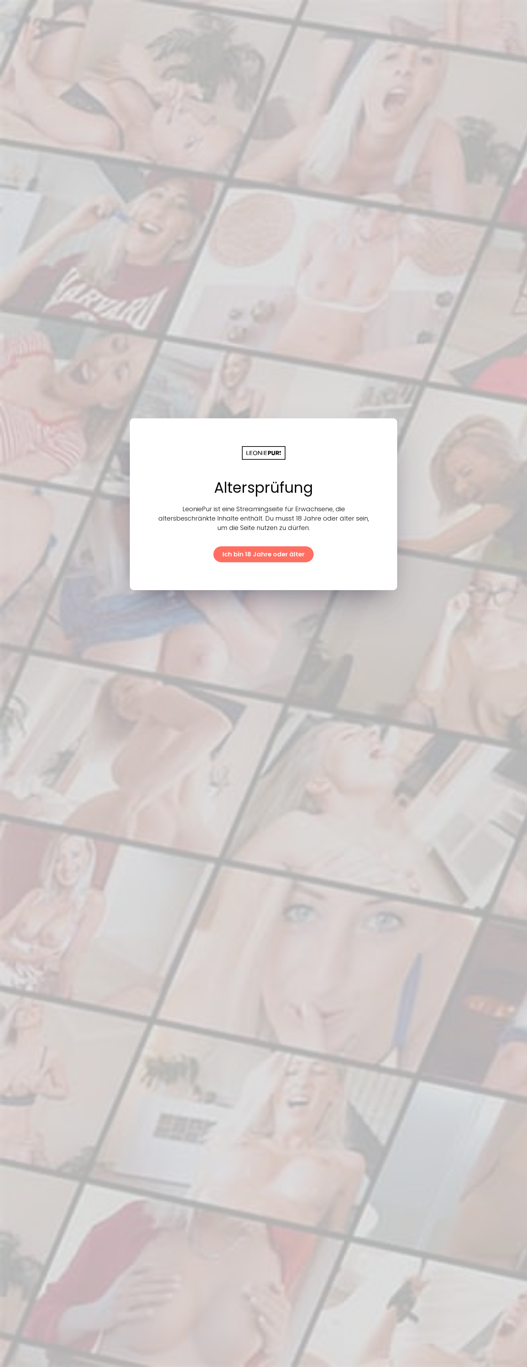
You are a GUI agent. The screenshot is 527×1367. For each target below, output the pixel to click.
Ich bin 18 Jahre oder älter (263, 554)
